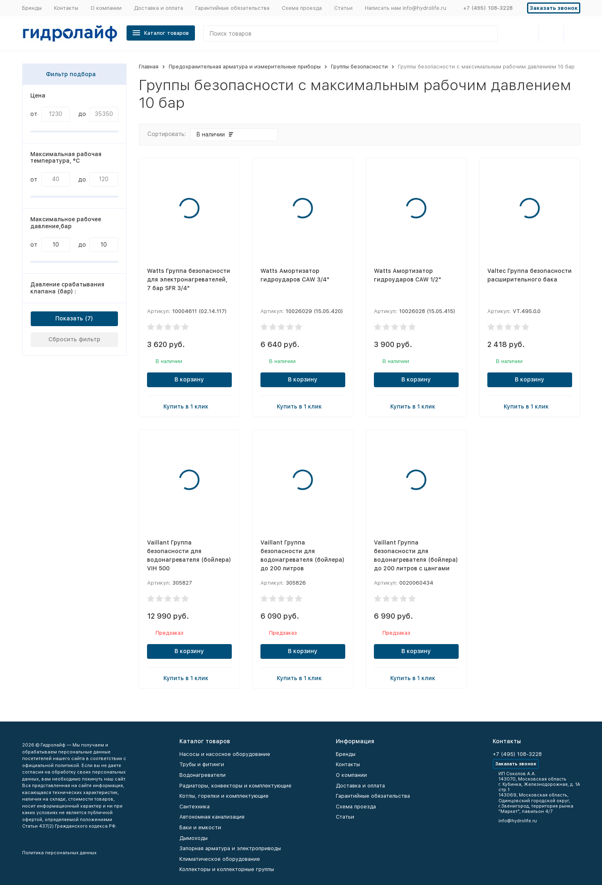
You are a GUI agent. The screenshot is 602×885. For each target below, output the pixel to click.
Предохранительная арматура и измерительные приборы (245, 67)
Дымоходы (193, 838)
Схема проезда (302, 8)
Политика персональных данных (59, 853)
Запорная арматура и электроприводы (230, 848)
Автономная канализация (211, 817)
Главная (148, 67)
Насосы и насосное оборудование (224, 754)
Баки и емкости (200, 827)
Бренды (32, 8)
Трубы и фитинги (201, 764)
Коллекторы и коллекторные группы (226, 869)
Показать (69, 318)
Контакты (66, 8)
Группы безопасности (359, 67)
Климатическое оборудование (219, 859)
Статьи (343, 8)
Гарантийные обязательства (232, 8)
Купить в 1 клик (189, 406)
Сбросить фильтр (74, 339)
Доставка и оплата (158, 8)
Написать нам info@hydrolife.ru (405, 8)
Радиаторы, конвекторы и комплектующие (235, 786)
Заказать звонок (554, 8)
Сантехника (194, 806)
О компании (106, 8)
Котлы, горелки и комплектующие (224, 796)
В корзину (189, 379)
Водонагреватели (202, 775)
